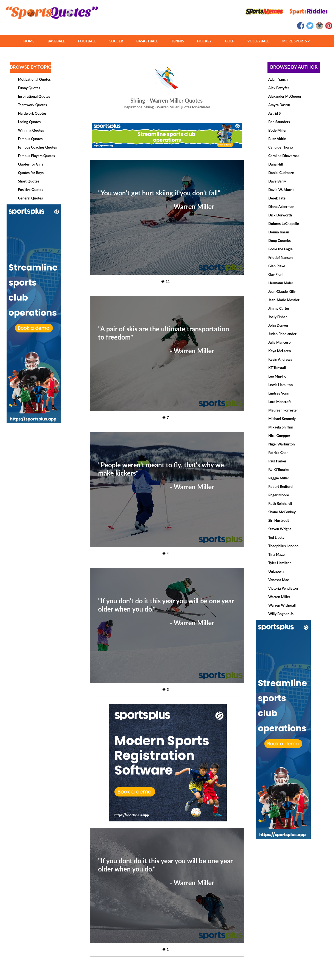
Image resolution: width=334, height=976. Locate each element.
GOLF (229, 41)
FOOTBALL (87, 41)
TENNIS (177, 41)
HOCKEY (204, 41)
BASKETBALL (147, 41)
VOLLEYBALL (258, 41)
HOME (28, 41)
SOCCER (116, 41)
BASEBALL (56, 41)
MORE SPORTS (296, 41)
